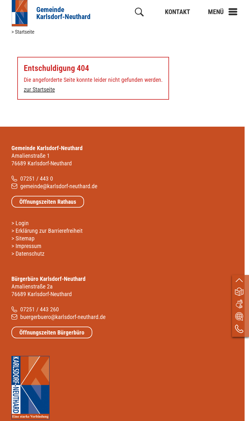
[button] (222, 12)
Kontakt (177, 12)
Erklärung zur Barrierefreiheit (49, 230)
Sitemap (25, 238)
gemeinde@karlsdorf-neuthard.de (58, 186)
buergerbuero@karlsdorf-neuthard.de (62, 316)
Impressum (28, 245)
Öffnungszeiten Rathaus (47, 201)
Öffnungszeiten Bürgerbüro (51, 332)
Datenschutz (30, 253)
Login (22, 223)
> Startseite (22, 32)
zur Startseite (39, 89)
